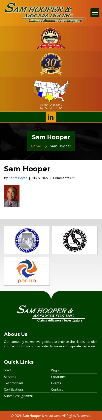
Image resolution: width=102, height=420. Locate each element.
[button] (51, 117)
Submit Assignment (18, 396)
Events (56, 383)
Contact (57, 389)
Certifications (14, 389)
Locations (58, 377)
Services (10, 377)
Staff (7, 370)
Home (36, 146)
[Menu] (94, 12)
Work (55, 370)
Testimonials (13, 383)
